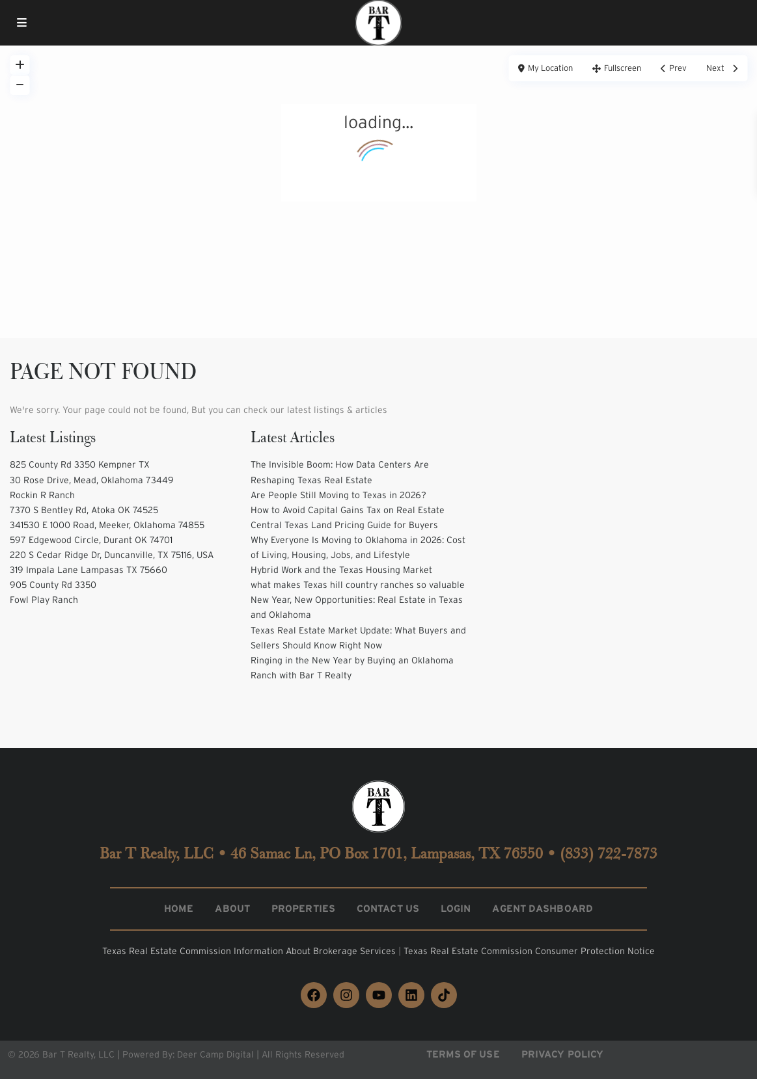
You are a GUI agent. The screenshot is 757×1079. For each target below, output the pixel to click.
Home (178, 908)
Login (456, 908)
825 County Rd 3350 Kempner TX (80, 464)
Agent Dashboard (542, 908)
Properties (303, 908)
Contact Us (388, 908)
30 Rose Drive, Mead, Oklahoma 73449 (92, 480)
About (232, 908)
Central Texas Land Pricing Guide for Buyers (344, 525)
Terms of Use (463, 1053)
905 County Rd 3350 (53, 584)
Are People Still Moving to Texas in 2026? (338, 495)
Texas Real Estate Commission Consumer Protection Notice (529, 951)
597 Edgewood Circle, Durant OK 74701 (91, 540)
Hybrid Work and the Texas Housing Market (341, 570)
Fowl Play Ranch (44, 599)
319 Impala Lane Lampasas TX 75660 (88, 570)
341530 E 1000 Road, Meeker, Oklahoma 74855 (107, 525)
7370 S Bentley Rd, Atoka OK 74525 (84, 510)
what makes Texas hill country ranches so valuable (358, 584)
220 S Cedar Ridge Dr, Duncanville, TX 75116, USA (111, 555)
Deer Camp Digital (215, 1054)
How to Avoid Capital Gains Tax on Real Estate (348, 510)
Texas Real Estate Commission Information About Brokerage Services (250, 951)
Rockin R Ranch (42, 495)
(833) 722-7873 (608, 853)
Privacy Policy (562, 1053)
